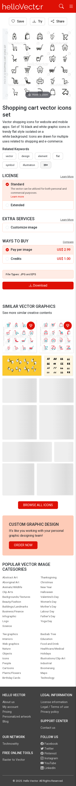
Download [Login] (38, 285)
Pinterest (49, 753)
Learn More (67, 176)
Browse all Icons (38, 505)
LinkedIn (48, 768)
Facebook (49, 744)
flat (58, 156)
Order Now (23, 545)
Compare (68, 241)
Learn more (17, 196)
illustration (29, 165)
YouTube (48, 763)
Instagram (49, 758)
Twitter (47, 748)
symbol (10, 165)
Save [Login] (18, 21)
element (42, 156)
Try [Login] (37, 21)
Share (57, 21)
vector (9, 156)
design (25, 156)
